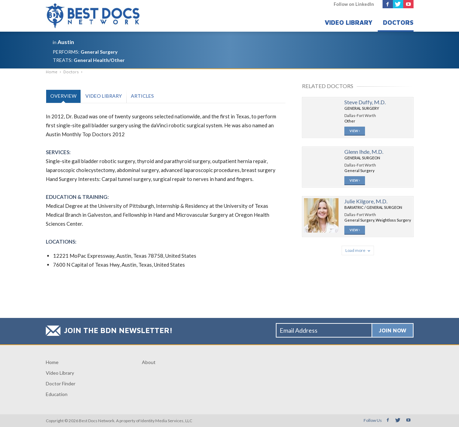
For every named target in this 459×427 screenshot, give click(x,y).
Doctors (398, 22)
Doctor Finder (60, 383)
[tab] (63, 96)
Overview (63, 96)
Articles (142, 96)
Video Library (349, 22)
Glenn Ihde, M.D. (363, 152)
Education (56, 394)
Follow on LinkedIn (354, 4)
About (149, 362)
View (355, 131)
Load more (357, 252)
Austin (66, 42)
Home (52, 362)
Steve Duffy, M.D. (365, 102)
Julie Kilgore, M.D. (365, 202)
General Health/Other (99, 60)
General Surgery (99, 52)
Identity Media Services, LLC (166, 420)
